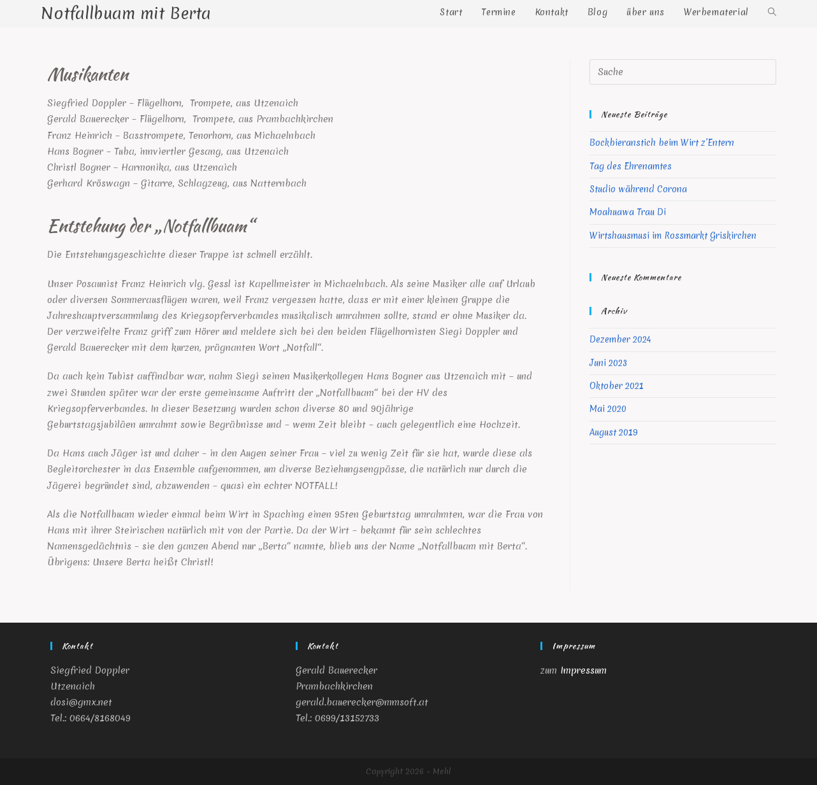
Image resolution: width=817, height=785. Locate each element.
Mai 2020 (607, 408)
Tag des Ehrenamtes (630, 166)
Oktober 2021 (616, 386)
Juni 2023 (608, 363)
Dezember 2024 (620, 339)
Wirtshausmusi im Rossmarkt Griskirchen (672, 235)
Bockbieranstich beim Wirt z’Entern (661, 142)
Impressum (583, 670)
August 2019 (613, 432)
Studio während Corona (638, 189)
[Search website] (772, 12)
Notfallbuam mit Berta (126, 13)
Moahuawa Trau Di (627, 212)
